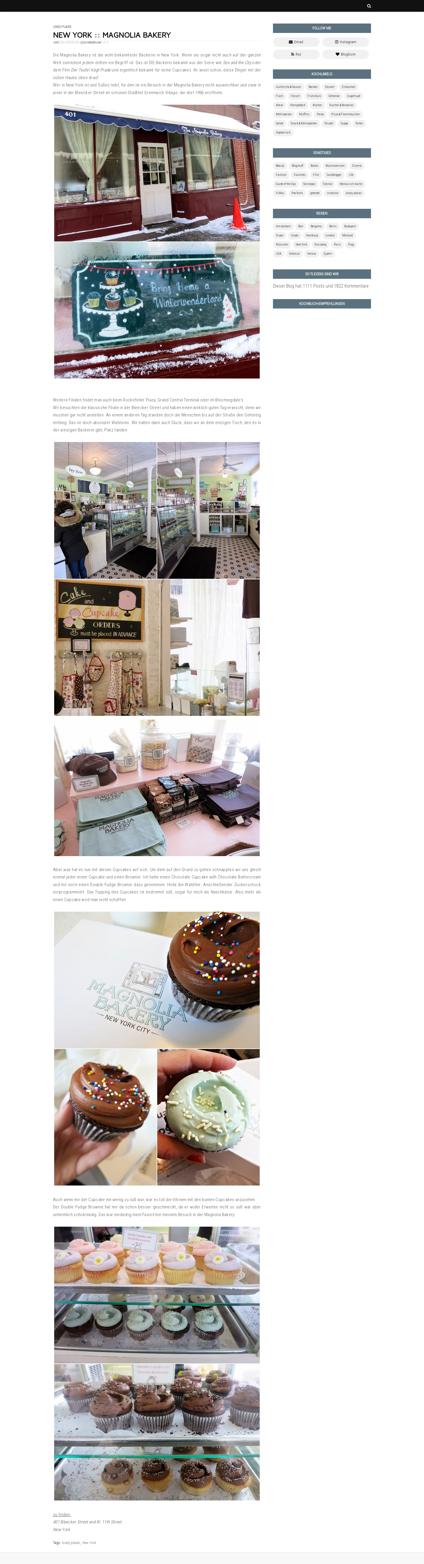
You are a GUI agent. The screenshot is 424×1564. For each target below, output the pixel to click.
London (330, 235)
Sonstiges (309, 184)
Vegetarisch (283, 132)
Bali (300, 226)
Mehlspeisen (284, 114)
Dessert (329, 87)
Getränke (333, 96)
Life (351, 175)
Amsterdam (283, 226)
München (282, 244)
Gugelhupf (353, 96)
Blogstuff (297, 166)
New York (89, 1543)
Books (314, 166)
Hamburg (312, 235)
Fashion (281, 175)
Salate (279, 123)
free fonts (297, 193)
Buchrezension (335, 166)
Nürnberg (320, 244)
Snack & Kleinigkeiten (304, 123)
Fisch (279, 96)
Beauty (280, 166)
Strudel (328, 123)
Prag (351, 244)
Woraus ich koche (351, 184)
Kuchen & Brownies (341, 105)
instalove (332, 193)
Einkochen (348, 87)
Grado (295, 235)
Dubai (280, 235)
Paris (337, 244)
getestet (314, 193)
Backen (313, 87)
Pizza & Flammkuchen (345, 114)
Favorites (300, 175)
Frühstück (314, 96)
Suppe (344, 123)
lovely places (71, 1543)
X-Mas (280, 193)
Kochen (317, 105)
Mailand (347, 235)
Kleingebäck (297, 105)
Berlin (333, 226)
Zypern (327, 254)
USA (278, 254)
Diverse (357, 166)
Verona (311, 254)
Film (316, 175)
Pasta (320, 114)
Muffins (304, 114)
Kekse (279, 105)
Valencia (294, 254)
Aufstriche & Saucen (288, 87)
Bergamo (316, 226)
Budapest (350, 226)
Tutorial (327, 184)
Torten (359, 123)
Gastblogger (334, 175)
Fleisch (295, 96)
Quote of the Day (286, 184)
